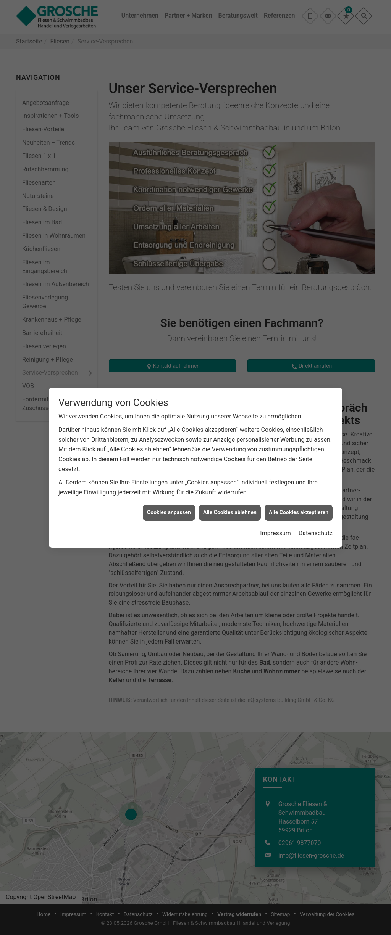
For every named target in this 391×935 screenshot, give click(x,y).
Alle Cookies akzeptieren (298, 511)
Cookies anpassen (169, 511)
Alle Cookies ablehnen (230, 511)
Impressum (275, 532)
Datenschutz (316, 532)
